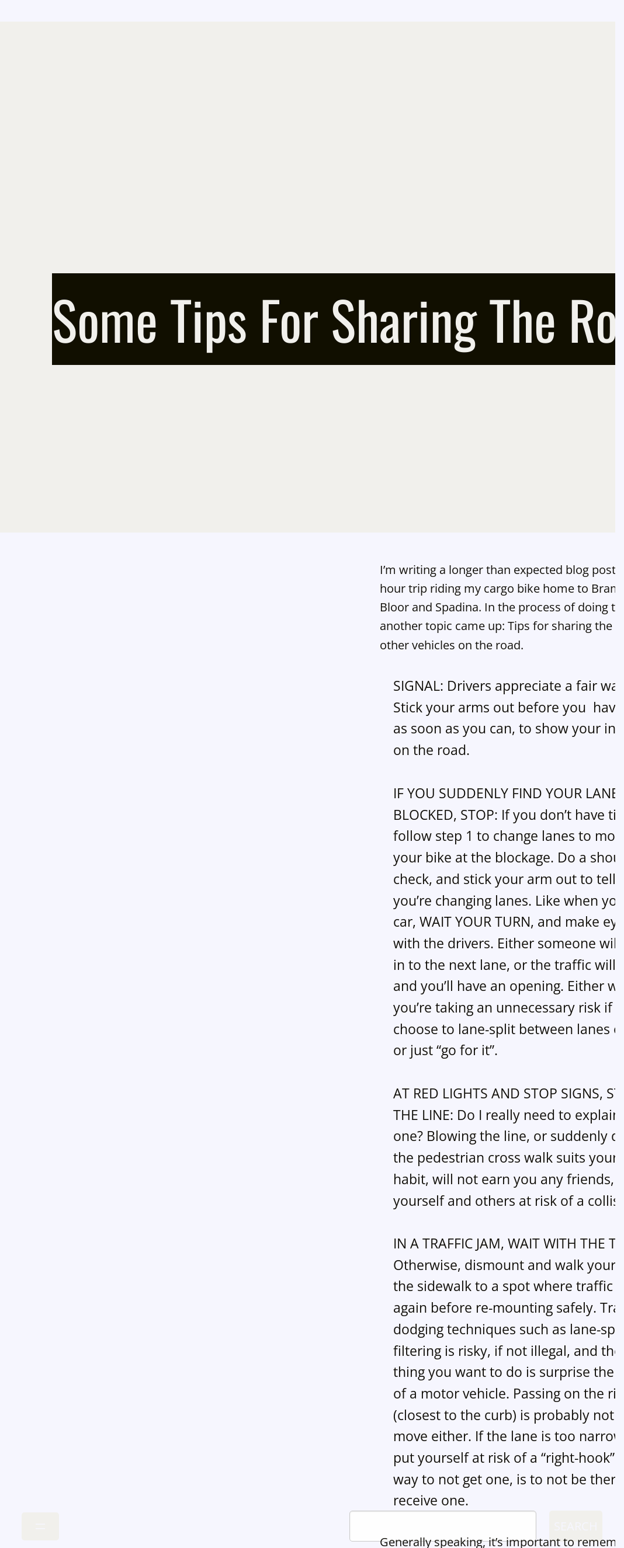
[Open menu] (40, 1526)
